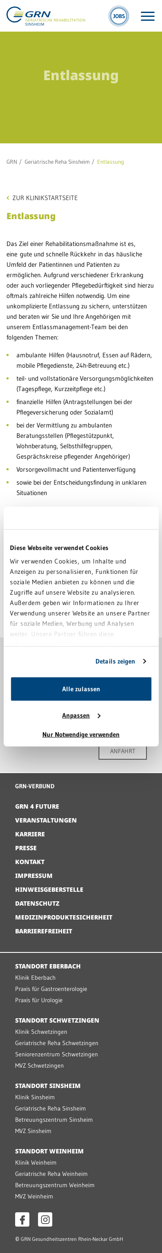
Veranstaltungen (46, 820)
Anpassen (81, 715)
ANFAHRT (122, 751)
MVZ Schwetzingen (39, 1065)
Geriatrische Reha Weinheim (51, 1174)
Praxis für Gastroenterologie (51, 989)
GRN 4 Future (37, 806)
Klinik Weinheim (36, 1162)
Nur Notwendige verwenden (81, 734)
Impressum (34, 875)
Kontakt (29, 862)
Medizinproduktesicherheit (63, 917)
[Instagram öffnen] (45, 1219)
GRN (11, 161)
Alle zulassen (81, 689)
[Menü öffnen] (148, 16)
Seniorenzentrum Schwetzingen (56, 1054)
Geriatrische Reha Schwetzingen (56, 1043)
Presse (26, 848)
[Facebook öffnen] (22, 1219)
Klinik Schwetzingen (41, 1032)
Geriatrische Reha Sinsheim (57, 161)
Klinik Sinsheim (35, 1097)
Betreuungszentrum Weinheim (55, 1185)
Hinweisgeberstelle (49, 889)
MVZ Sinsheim (33, 1131)
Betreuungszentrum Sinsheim (54, 1119)
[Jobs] (118, 16)
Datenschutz (37, 903)
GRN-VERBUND (34, 786)
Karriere (30, 834)
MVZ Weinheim (34, 1196)
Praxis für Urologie (39, 1000)
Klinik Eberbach (35, 977)
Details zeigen (115, 661)
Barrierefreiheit (43, 931)
